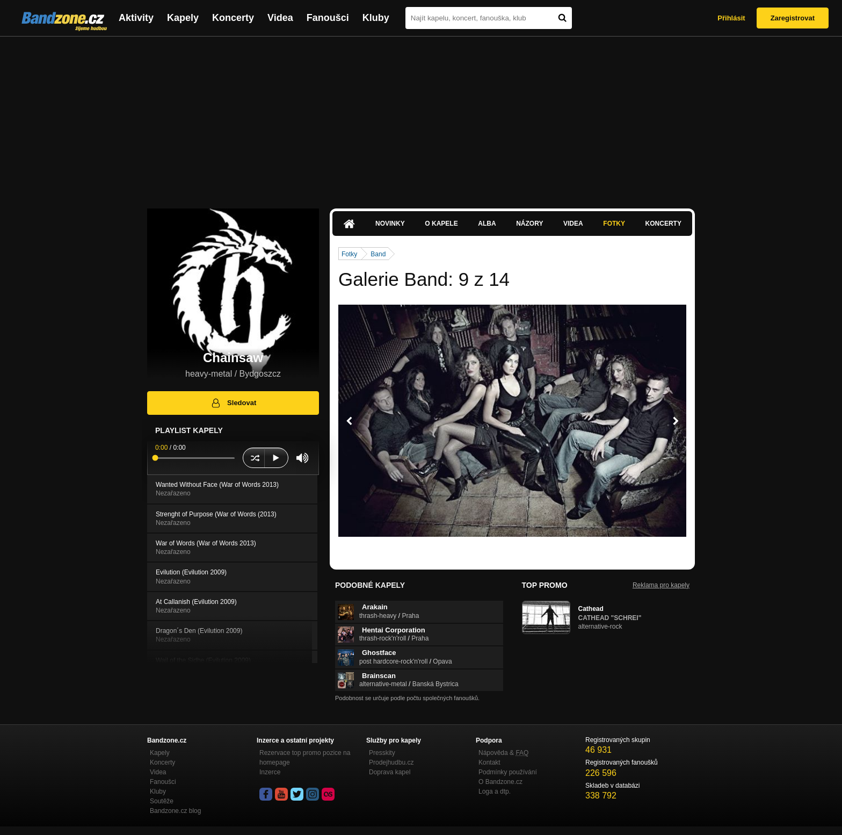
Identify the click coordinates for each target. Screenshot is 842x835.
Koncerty (233, 17)
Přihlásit (731, 18)
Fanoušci (328, 17)
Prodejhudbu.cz (391, 762)
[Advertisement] (421, 117)
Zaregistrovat (793, 18)
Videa (280, 17)
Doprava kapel (389, 772)
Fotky (614, 223)
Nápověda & (503, 753)
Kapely (183, 17)
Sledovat (233, 403)
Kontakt (489, 762)
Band (378, 254)
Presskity (382, 753)
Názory (529, 223)
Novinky (390, 223)
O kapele (441, 223)
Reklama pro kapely (661, 585)
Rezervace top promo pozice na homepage (304, 757)
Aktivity (136, 17)
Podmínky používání (507, 772)
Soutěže (161, 801)
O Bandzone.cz (500, 782)
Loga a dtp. (494, 791)
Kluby (375, 17)
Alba (487, 223)
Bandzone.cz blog (175, 811)
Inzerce (269, 772)
